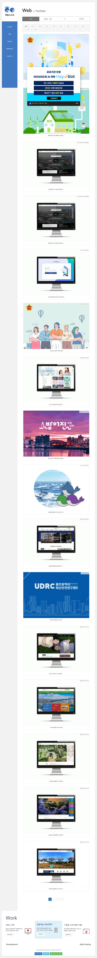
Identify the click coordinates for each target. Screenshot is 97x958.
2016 (35, 29)
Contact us (9, 56)
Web (30, 19)
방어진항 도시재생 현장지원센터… (56, 458)
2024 (39, 26)
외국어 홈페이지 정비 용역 (56, 727)
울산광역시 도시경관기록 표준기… (56, 243)
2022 (54, 26)
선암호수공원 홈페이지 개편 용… (56, 835)
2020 (68, 26)
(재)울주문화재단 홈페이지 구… (56, 566)
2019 (75, 26)
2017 (28, 29)
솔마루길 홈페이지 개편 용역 (56, 781)
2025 (32, 26)
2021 (61, 26)
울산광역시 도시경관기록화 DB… (56, 189)
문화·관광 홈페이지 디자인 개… (56, 888)
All (51, 950)
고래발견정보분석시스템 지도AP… (56, 512)
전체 (26, 26)
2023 (46, 26)
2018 (82, 26)
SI (64, 19)
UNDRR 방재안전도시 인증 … (56, 620)
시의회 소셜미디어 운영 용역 (56, 350)
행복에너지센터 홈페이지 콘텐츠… (56, 135)
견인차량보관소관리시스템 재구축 (56, 297)
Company (9, 26)
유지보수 (81, 19)
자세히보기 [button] (10, 934)
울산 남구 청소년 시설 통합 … (56, 673)
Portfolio (9, 41)
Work (9, 34)
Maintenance (9, 48)
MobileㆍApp (48, 19)
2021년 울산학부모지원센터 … (56, 404)
